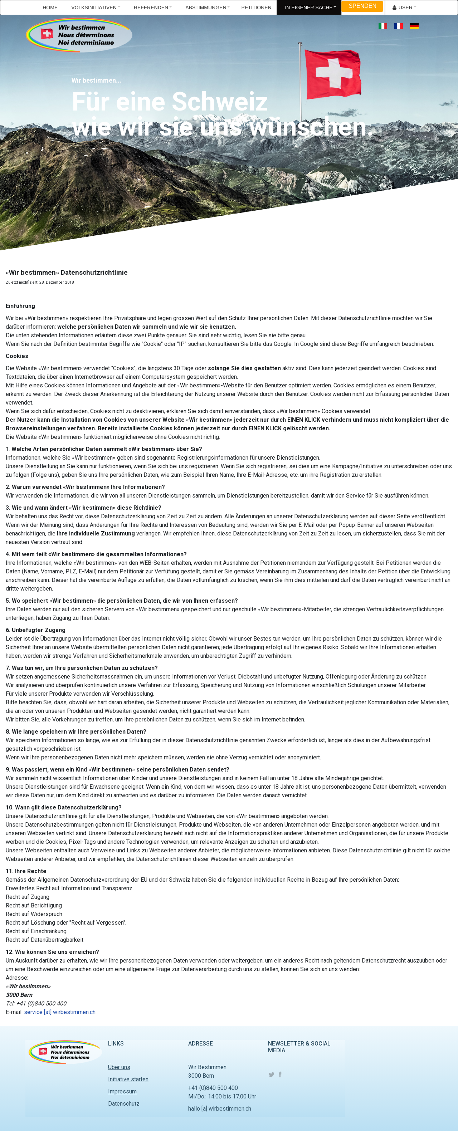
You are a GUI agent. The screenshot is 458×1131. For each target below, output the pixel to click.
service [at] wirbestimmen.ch (60, 1012)
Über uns (119, 1067)
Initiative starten (128, 1079)
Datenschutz (124, 1103)
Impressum (122, 1091)
